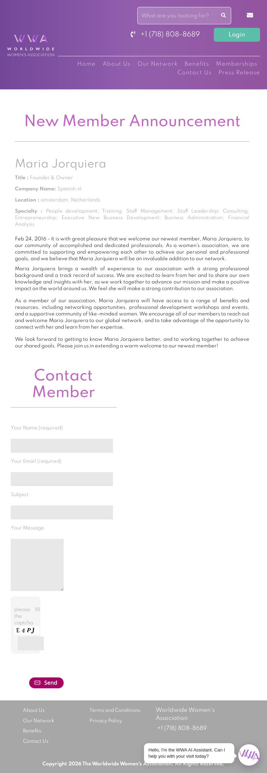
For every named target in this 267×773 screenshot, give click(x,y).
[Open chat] (249, 755)
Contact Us (194, 73)
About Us (116, 64)
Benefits (197, 64)
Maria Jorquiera (60, 164)
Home (86, 64)
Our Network (157, 64)
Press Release (239, 73)
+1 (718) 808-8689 (165, 34)
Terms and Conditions (114, 710)
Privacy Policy (105, 720)
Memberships (236, 64)
